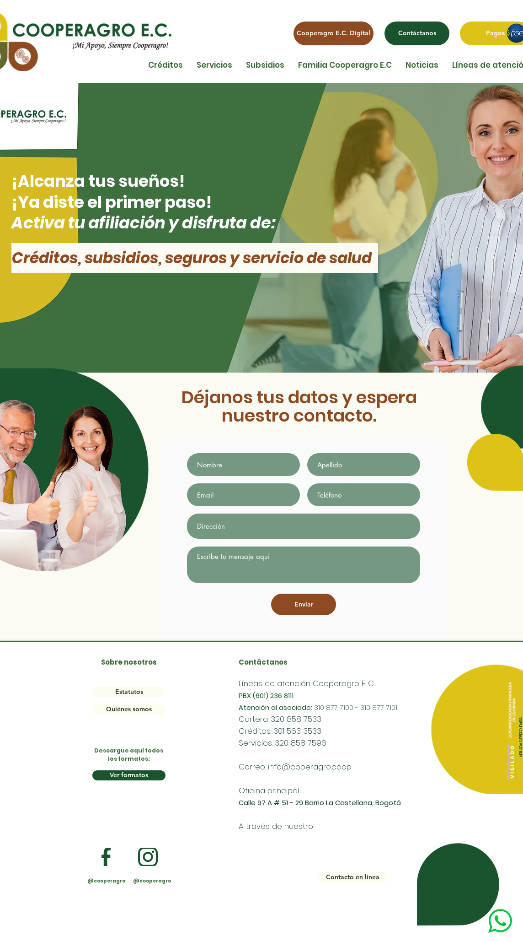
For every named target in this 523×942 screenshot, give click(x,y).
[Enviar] (303, 604)
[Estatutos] (128, 692)
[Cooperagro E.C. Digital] (334, 33)
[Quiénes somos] (128, 709)
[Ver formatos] (128, 775)
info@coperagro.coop (310, 766)
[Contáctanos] (416, 33)
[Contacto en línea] (352, 877)
